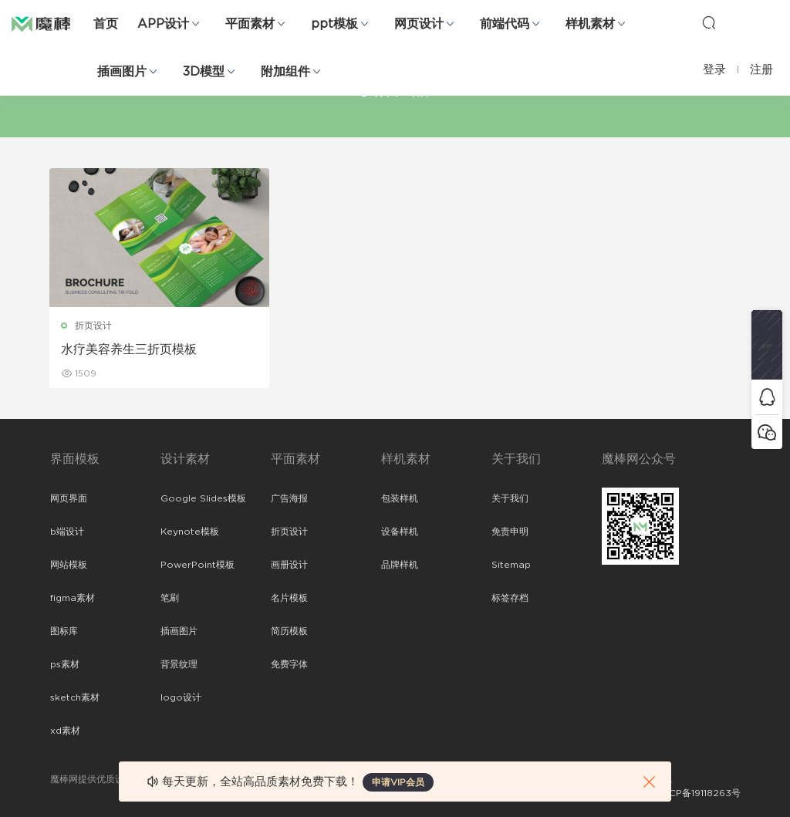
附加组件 (285, 72)
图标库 (64, 631)
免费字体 (289, 664)
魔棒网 (50, 23)
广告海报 (289, 498)
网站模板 (68, 564)
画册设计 (289, 564)
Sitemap (511, 564)
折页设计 (94, 325)
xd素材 (65, 730)
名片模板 (289, 598)
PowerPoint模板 (197, 564)
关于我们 (509, 498)
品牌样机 (399, 564)
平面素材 (250, 24)
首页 (105, 24)
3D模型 (204, 72)
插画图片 (122, 72)
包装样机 (399, 498)
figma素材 (72, 598)
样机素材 (590, 24)
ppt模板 (334, 24)
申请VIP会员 (398, 782)
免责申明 (509, 531)
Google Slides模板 (203, 498)
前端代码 (504, 24)
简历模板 (289, 631)
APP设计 (163, 24)
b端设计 (67, 531)
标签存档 (509, 598)
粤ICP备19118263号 (699, 793)
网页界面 (68, 498)
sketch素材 (75, 697)
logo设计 (180, 697)
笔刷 (169, 598)
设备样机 (399, 531)
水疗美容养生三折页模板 (130, 349)
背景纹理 (179, 664)
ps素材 (64, 664)
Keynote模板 (189, 531)
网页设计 (419, 24)
